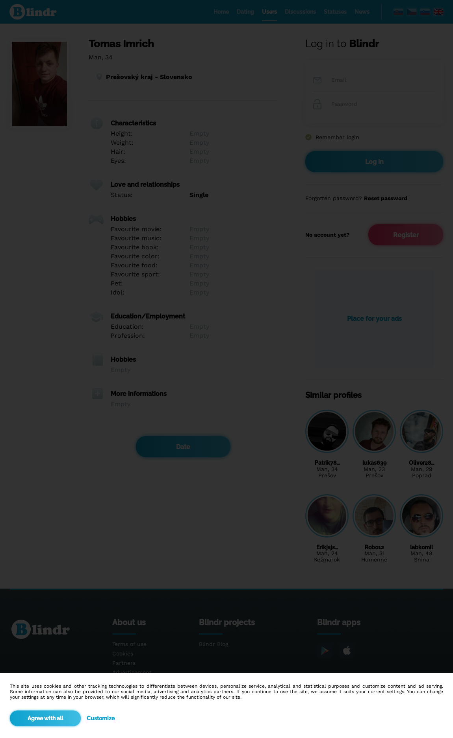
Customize (101, 718)
